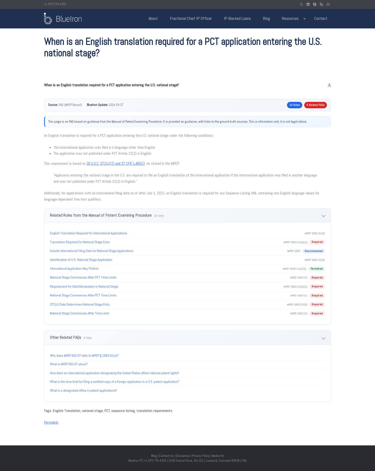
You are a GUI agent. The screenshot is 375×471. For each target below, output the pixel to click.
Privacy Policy (201, 456)
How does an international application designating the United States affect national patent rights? (114, 373)
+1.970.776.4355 (55, 4)
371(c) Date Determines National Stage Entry (80, 304)
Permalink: (51, 422)
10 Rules (294, 105)
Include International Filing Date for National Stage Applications (91, 251)
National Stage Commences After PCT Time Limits (83, 277)
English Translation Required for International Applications (88, 233)
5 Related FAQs (316, 105)
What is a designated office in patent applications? (83, 390)
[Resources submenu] (304, 18)
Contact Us (166, 456)
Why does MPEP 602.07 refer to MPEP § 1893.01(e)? (84, 355)
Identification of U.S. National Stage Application (81, 259)
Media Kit (218, 456)
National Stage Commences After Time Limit (79, 313)
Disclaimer (183, 456)
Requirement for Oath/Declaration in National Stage (84, 286)
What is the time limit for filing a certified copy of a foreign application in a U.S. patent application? (114, 381)
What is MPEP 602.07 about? (69, 364)
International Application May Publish (74, 268)
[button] (187, 85)
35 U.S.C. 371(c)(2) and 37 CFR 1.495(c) (116, 163)
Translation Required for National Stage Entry (80, 242)
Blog (154, 456)
